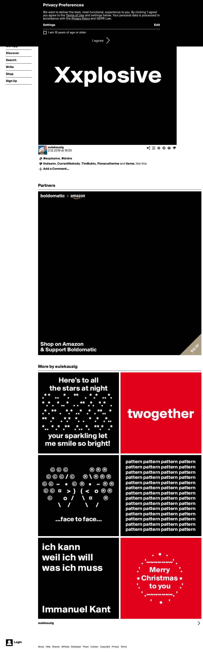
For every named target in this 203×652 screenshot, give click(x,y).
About (41, 647)
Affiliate (65, 647)
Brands (56, 647)
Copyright (105, 647)
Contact (94, 647)
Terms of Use (75, 15)
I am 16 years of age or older (67, 32)
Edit (157, 25)
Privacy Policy (81, 18)
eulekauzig (56, 147)
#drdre (66, 158)
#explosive (51, 158)
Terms (124, 647)
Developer (76, 647)
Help (48, 647)
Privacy (115, 647)
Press (86, 647)
